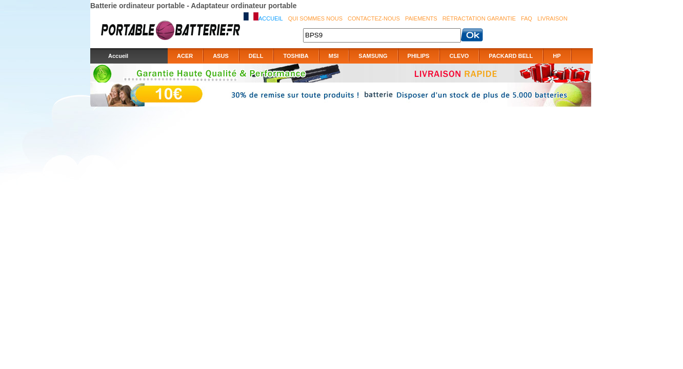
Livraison (552, 18)
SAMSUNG (372, 56)
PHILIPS (419, 56)
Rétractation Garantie (479, 18)
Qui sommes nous (315, 18)
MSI (334, 56)
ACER (185, 56)
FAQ (526, 18)
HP (556, 56)
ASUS (221, 56)
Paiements (421, 18)
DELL (256, 56)
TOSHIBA (295, 56)
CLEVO (459, 56)
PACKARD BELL (511, 56)
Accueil (270, 18)
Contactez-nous (374, 18)
